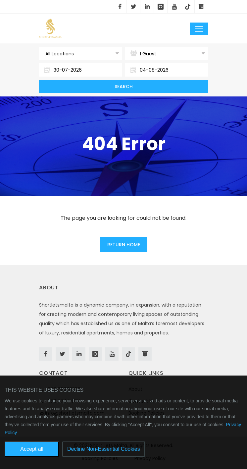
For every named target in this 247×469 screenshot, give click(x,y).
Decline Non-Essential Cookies (103, 449)
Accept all (31, 449)
